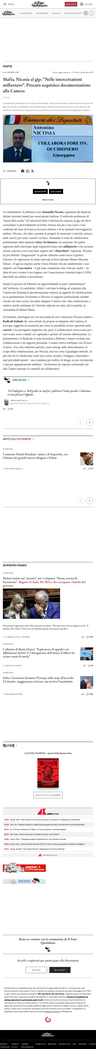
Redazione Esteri (12, 694)
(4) (90, 666)
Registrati (60, 970)
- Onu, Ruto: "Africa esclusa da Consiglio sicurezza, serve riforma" (32, 834)
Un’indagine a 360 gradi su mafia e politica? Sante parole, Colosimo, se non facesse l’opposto (49, 392)
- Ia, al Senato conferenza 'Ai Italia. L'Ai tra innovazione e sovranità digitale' (35, 830)
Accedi (36, 970)
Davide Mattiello (18, 400)
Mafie (7, 66)
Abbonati (71, 4)
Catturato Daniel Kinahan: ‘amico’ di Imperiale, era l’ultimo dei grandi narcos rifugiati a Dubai (35, 456)
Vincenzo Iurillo (13, 469)
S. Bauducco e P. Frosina (16, 637)
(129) (89, 637)
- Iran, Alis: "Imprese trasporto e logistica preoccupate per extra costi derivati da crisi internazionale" (44, 825)
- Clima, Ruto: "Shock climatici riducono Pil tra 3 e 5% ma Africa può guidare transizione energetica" (44, 844)
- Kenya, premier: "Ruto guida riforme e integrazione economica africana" (34, 849)
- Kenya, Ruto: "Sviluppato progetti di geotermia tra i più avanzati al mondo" (35, 839)
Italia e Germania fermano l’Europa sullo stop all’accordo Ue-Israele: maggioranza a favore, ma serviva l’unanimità (38, 679)
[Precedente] (80, 422)
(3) (90, 469)
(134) (89, 694)
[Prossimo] (89, 422)
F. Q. (6, 97)
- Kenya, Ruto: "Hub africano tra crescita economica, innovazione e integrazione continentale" (42, 820)
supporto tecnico (52, 1011)
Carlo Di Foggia (12, 666)
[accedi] (86, 4)
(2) (10, 409)
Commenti (9, 171)
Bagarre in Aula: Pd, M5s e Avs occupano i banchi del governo (44, 584)
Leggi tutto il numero (48, 795)
